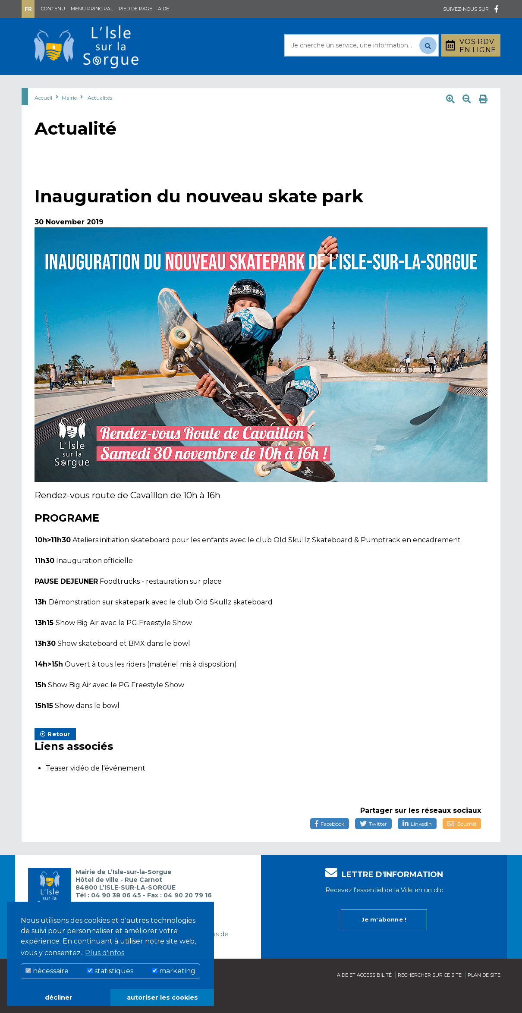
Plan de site (484, 997)
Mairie (46, 86)
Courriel (461, 845)
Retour (55, 755)
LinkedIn (417, 845)
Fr (28, 9)
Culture (308, 86)
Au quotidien (110, 86)
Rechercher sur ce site (430, 997)
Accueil (43, 119)
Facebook (329, 845)
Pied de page (135, 9)
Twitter (373, 845)
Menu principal (92, 9)
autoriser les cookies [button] (162, 997)
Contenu (53, 9)
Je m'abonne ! (384, 940)
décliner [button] (58, 997)
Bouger (364, 86)
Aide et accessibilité (364, 997)
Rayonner (180, 86)
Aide (163, 9)
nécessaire (47, 971)
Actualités (100, 119)
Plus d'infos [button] (104, 953)
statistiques (110, 971)
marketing (173, 971)
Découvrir (246, 86)
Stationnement (458, 86)
